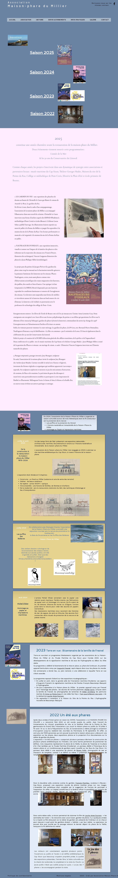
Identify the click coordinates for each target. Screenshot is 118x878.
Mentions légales (64, 876)
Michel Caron (89, 690)
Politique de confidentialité (20, 876)
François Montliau (82, 783)
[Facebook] (114, 4)
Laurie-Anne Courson (55, 696)
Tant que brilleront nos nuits (91, 694)
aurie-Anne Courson (94, 815)
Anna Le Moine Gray (53, 694)
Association (19, 2)
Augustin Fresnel (63, 668)
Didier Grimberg (88, 692)
